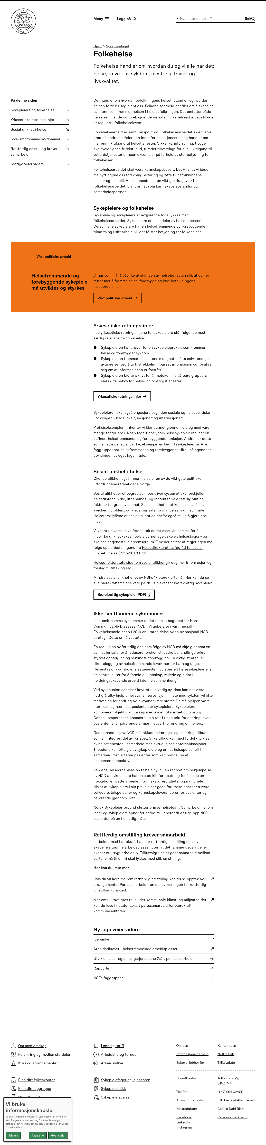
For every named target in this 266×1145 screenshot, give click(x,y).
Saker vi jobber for (190, 1062)
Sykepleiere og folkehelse (32, 110)
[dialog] (37, 1119)
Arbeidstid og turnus (118, 1054)
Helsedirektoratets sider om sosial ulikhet (129, 562)
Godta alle (57, 1135)
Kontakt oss (226, 1045)
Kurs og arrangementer (38, 1063)
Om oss (182, 1045)
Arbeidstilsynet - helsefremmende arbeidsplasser (135, 948)
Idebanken (102, 939)
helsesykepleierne (181, 433)
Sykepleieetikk (113, 1088)
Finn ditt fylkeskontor (36, 1079)
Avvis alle (38, 1135)
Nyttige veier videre (27, 164)
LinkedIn (183, 1122)
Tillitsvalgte (226, 1062)
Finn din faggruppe (34, 1088)
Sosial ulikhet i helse (28, 129)
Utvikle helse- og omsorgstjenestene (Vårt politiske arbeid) (143, 958)
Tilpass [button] (13, 1135)
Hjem (97, 46)
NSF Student (29, 1097)
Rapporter (102, 968)
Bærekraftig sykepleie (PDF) (122, 594)
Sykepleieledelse (115, 1097)
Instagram (184, 1127)
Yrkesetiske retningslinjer (32, 119)
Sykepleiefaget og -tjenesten (125, 1079)
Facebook (184, 1117)
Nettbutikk (225, 1054)
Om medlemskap (32, 1045)
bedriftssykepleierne (181, 444)
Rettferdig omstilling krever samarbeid (34, 151)
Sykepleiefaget (117, 46)
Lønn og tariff (112, 1045)
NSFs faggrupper (108, 977)
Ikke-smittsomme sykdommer (35, 139)
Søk (250, 18)
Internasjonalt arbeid (192, 1054)
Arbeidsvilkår (112, 1063)
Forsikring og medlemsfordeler (44, 1054)
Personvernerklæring (233, 1117)
